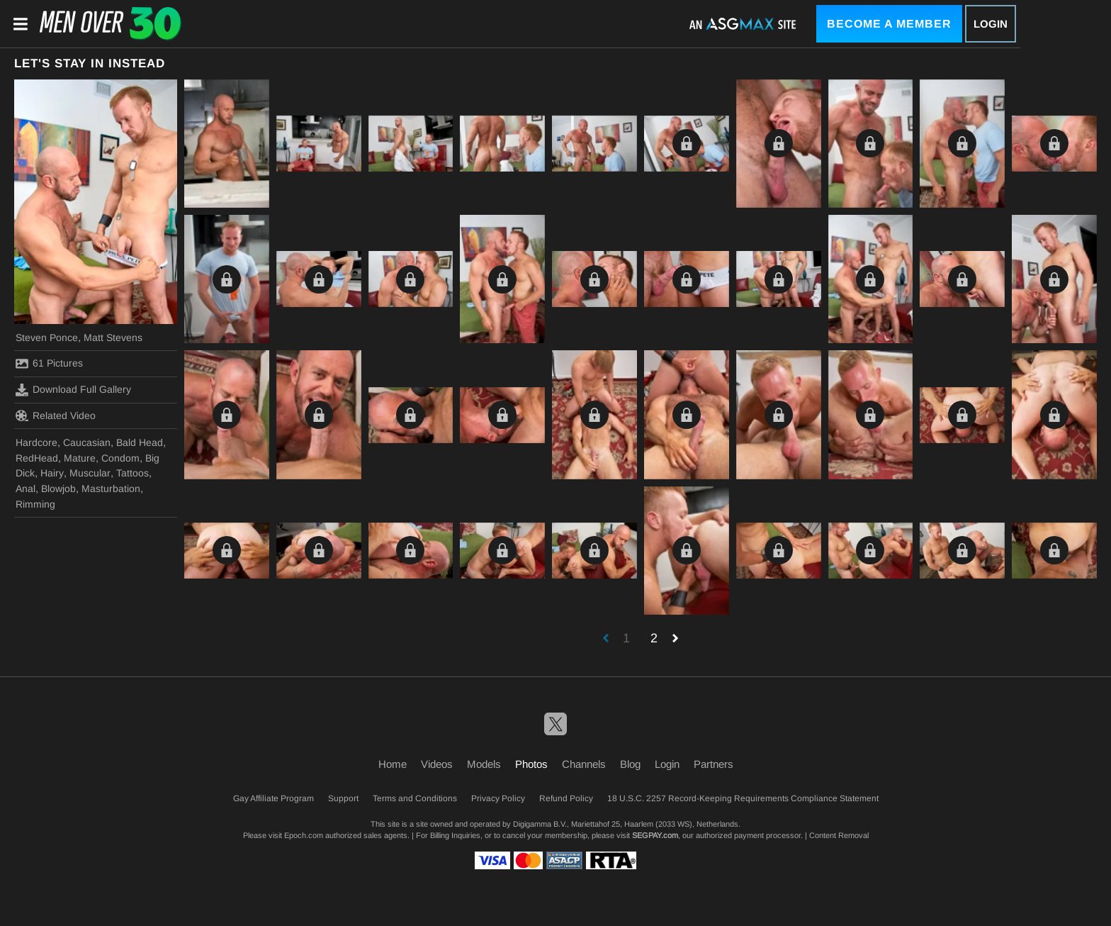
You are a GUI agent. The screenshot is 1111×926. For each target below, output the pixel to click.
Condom (120, 458)
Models (484, 764)
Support (343, 798)
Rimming (35, 504)
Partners (713, 764)
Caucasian (87, 442)
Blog (630, 764)
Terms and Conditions (415, 798)
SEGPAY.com (655, 835)
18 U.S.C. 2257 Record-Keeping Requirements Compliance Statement (743, 798)
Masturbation (110, 488)
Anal (25, 488)
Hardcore (36, 442)
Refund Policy (566, 798)
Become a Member (889, 24)
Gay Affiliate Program (273, 798)
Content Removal (839, 835)
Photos (531, 764)
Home (392, 764)
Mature (80, 458)
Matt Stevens (113, 337)
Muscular (90, 473)
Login (991, 24)
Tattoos (132, 473)
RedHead (37, 458)
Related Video (56, 415)
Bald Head (139, 442)
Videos (437, 764)
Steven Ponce (47, 337)
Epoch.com (303, 835)
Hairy (52, 473)
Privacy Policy (498, 798)
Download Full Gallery (73, 390)
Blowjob (58, 488)
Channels (584, 764)
